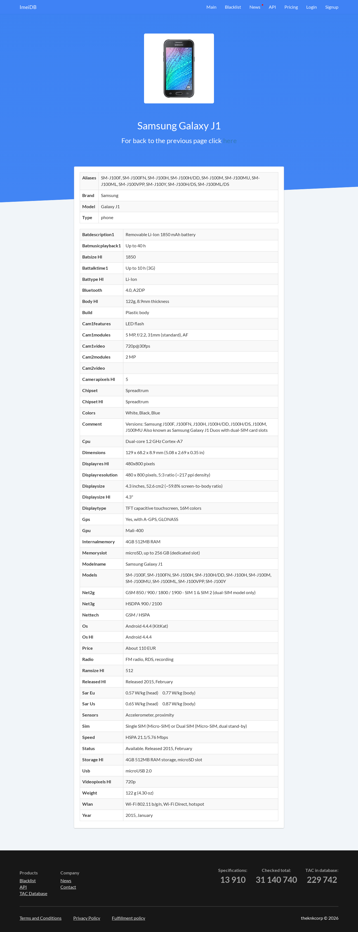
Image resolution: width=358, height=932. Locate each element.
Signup (331, 7)
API (272, 7)
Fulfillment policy (128, 918)
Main (211, 7)
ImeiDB (28, 7)
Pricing (291, 7)
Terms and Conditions (41, 918)
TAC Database (33, 893)
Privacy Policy (86, 918)
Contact (68, 887)
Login (311, 7)
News (254, 7)
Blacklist (233, 7)
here (230, 140)
